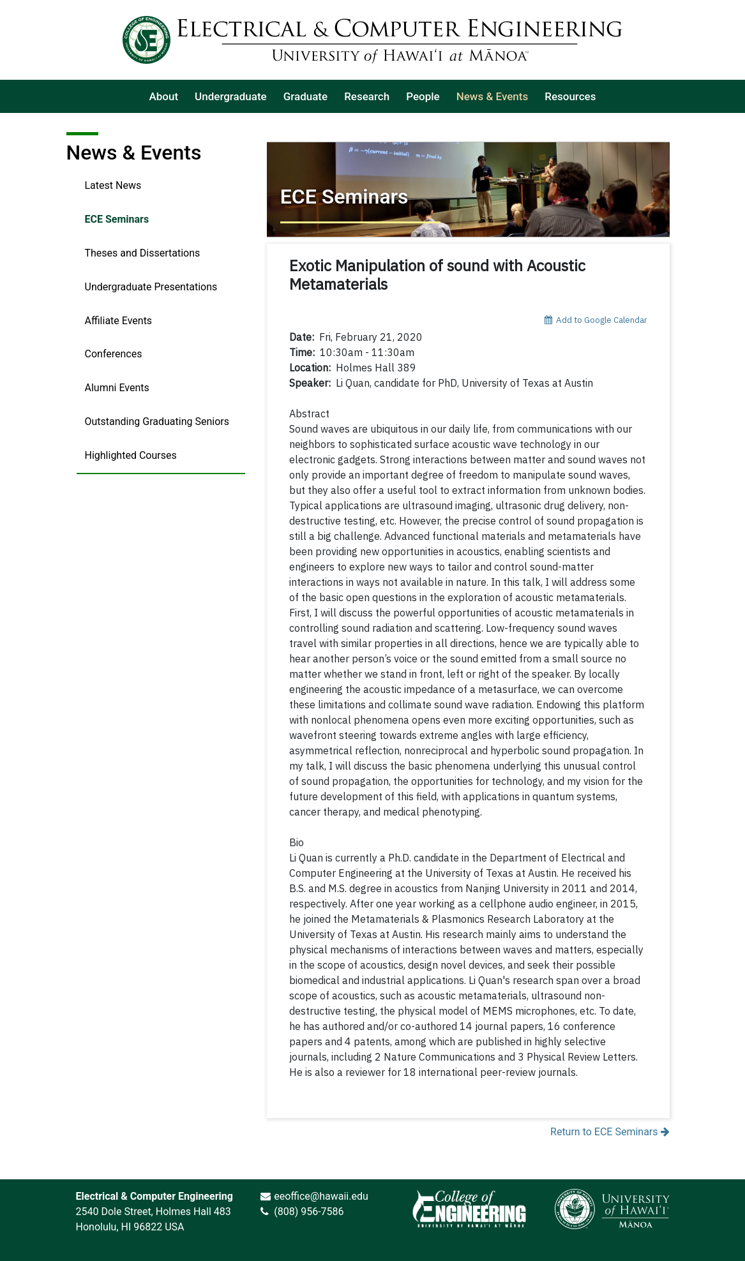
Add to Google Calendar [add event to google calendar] (596, 319)
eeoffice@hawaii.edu (321, 1196)
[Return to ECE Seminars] (468, 189)
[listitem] (164, 96)
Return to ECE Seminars (609, 1132)
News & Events (134, 152)
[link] (469, 1208)
